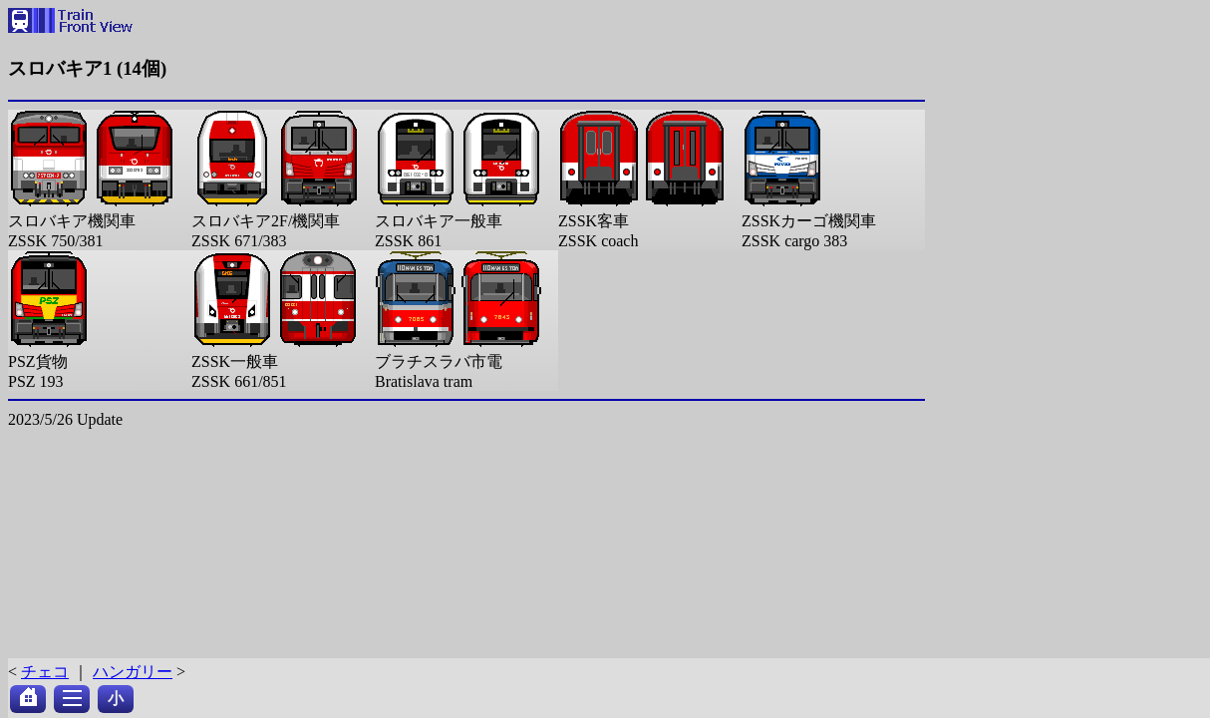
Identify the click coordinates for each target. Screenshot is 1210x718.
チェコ (45, 671)
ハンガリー (132, 671)
